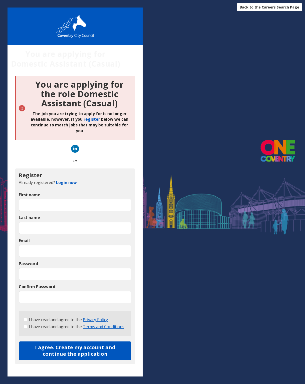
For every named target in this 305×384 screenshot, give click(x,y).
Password (28, 263)
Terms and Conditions (103, 326)
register (92, 119)
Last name (29, 217)
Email (24, 240)
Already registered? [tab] (48, 182)
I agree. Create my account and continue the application (75, 350)
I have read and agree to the (66, 319)
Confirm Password (37, 286)
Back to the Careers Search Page (269, 7)
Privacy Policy (95, 319)
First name (29, 195)
